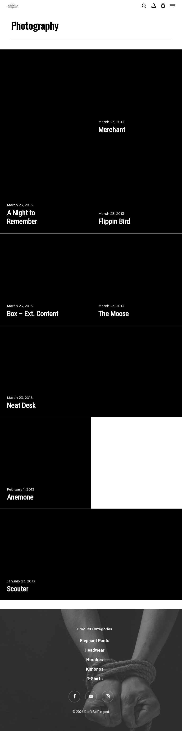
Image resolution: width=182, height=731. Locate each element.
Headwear (95, 650)
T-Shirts (95, 678)
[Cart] (163, 6)
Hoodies (94, 659)
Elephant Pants (94, 640)
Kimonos (94, 669)
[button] (172, 5)
